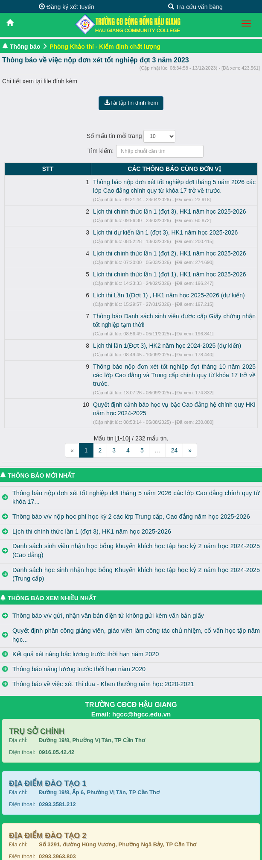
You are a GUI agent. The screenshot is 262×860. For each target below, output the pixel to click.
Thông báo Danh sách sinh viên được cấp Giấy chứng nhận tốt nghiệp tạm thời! (127, 316)
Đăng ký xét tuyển (66, 6)
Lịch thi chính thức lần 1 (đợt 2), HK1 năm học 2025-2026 (98, 253)
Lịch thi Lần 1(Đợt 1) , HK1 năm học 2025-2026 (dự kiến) (98, 295)
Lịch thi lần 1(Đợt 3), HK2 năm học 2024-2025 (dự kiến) (96, 337)
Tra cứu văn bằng (195, 6)
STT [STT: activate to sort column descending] (11, 168)
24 (174, 424)
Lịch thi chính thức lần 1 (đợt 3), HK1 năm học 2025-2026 (98, 211)
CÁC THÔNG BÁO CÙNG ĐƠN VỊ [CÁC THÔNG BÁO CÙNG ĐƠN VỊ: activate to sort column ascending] (138, 168)
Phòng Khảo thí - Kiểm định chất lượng (104, 46)
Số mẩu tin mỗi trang (131, 136)
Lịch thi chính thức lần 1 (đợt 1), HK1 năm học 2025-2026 (98, 274)
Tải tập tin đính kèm (131, 103)
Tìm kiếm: (131, 151)
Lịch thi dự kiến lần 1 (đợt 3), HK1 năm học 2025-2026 (94, 232)
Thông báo (25, 46)
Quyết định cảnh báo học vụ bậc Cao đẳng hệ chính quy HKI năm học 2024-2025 (130, 387)
